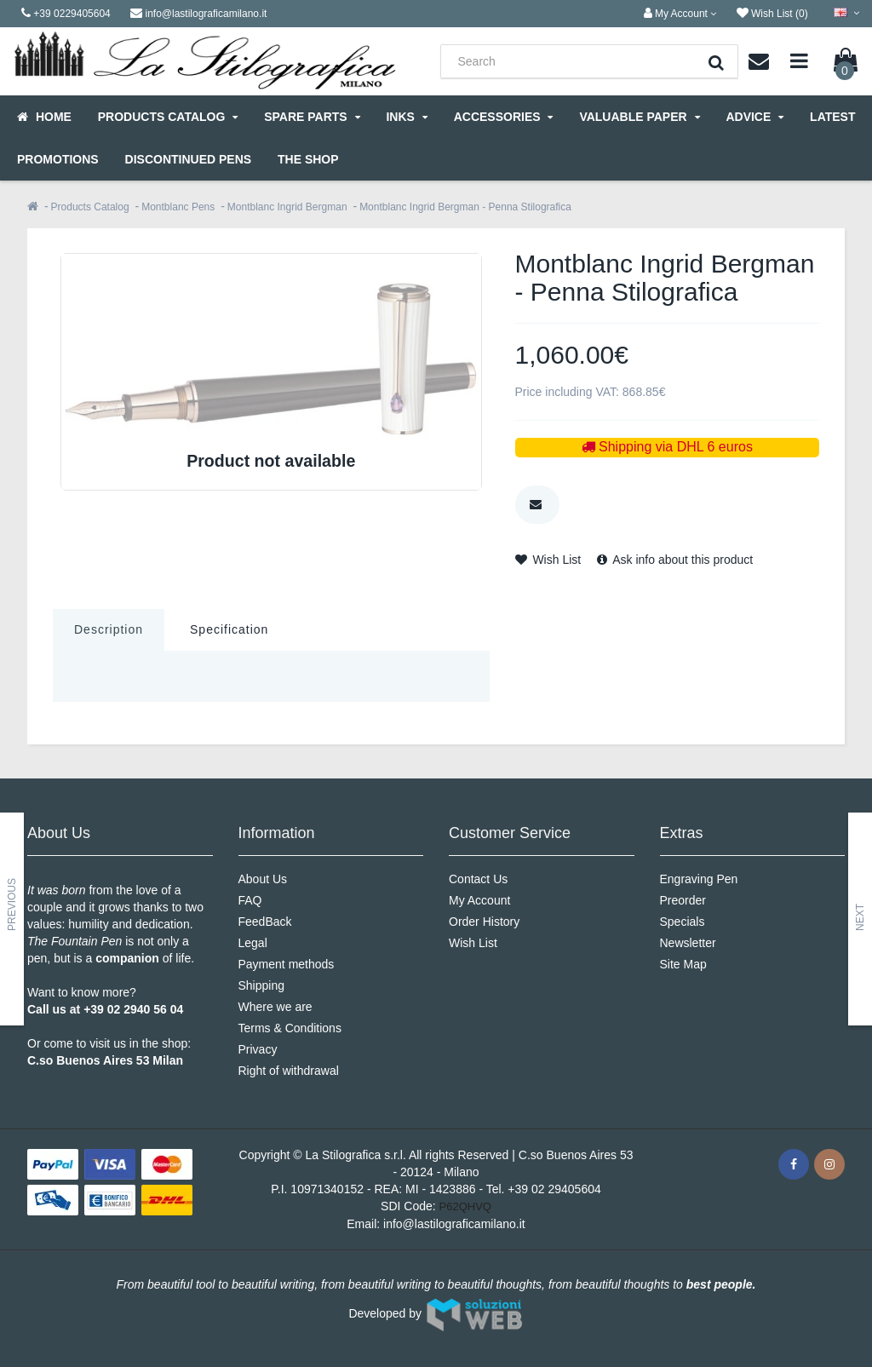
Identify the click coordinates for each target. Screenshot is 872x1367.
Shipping (261, 985)
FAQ (250, 900)
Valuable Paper (639, 116)
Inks (406, 116)
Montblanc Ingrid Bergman (287, 207)
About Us (263, 879)
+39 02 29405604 (554, 1189)
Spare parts (311, 116)
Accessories (504, 116)
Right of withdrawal (288, 1070)
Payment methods (286, 964)
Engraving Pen (699, 879)
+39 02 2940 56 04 (133, 1009)
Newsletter (688, 943)
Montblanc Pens (178, 207)
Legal (252, 943)
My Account (479, 900)
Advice (754, 116)
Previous (12, 904)
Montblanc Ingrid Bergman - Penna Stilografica (465, 207)
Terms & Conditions (289, 1028)
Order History (484, 921)
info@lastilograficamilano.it (454, 1224)
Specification (229, 629)
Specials (682, 921)
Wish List (548, 559)
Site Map (683, 964)
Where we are (275, 1007)
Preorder (683, 900)
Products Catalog (168, 116)
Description (108, 629)
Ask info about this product (675, 559)
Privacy (258, 1049)
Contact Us (478, 879)
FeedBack (265, 921)
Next (860, 917)
